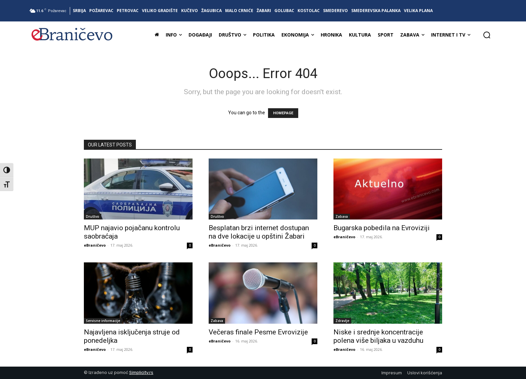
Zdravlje (342, 320)
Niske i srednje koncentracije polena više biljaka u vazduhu (378, 336)
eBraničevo (95, 245)
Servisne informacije (103, 320)
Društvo (92, 216)
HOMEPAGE (283, 113)
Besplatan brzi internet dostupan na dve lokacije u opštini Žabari (259, 232)
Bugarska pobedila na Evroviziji (381, 228)
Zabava (341, 216)
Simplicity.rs (141, 372)
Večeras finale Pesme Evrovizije (258, 332)
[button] (486, 35)
